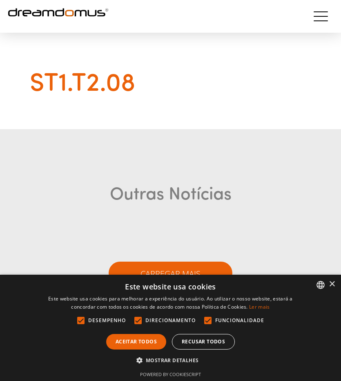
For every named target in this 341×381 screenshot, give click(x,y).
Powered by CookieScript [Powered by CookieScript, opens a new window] (170, 374)
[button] (171, 360)
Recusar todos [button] (203, 341)
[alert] (170, 328)
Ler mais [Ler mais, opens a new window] (259, 306)
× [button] (332, 284)
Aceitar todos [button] (136, 341)
